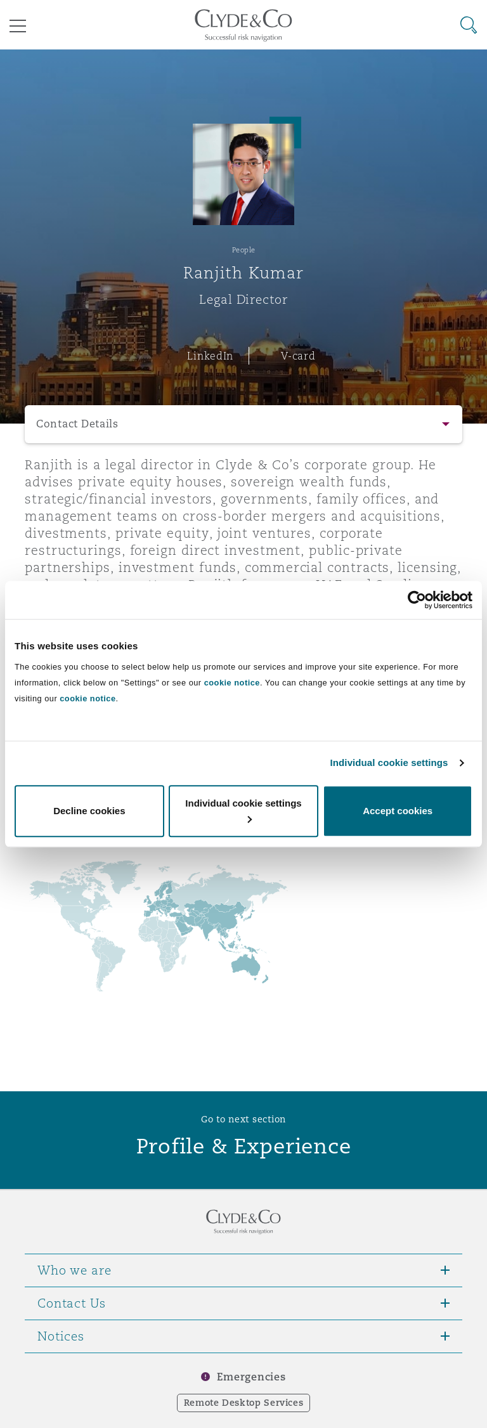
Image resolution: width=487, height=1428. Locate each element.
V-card (298, 355)
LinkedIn (210, 355)
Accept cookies (397, 810)
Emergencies (251, 1377)
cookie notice (232, 682)
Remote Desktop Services (244, 1402)
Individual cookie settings (389, 762)
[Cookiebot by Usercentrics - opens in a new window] (416, 599)
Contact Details (77, 424)
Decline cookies (89, 810)
